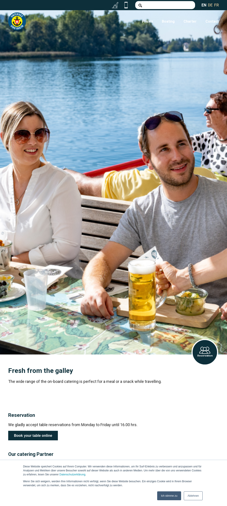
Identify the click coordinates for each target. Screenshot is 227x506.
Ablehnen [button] (193, 495)
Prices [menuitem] (147, 21)
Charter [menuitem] (190, 21)
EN (203, 5)
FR (216, 5)
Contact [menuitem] (212, 21)
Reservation (205, 352)
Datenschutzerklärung (72, 474)
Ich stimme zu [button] (169, 495)
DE (210, 5)
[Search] (165, 5)
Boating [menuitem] (168, 21)
